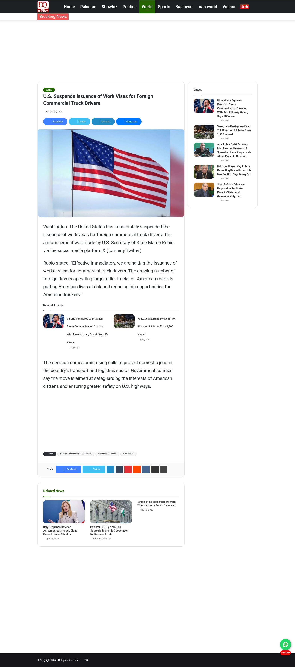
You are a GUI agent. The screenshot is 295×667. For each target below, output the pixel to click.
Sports (164, 6)
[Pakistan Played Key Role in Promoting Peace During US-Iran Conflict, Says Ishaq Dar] (204, 172)
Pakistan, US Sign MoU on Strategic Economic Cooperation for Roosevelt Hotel (109, 531)
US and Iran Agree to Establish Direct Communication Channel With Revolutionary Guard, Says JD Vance (232, 108)
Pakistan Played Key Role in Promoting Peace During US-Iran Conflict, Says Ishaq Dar (234, 170)
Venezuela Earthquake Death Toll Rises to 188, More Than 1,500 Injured (156, 326)
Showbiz (109, 6)
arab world (207, 6)
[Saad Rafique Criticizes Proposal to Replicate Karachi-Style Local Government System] (204, 190)
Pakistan (88, 6)
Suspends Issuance (107, 454)
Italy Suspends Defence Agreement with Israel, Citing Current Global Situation (60, 531)
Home (69, 6)
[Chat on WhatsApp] (285, 644)
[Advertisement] (147, 50)
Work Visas (128, 454)
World (147, 6)
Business (183, 6)
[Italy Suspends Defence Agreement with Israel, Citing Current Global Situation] (64, 511)
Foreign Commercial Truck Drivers (75, 454)
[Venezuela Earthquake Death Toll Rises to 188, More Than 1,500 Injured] (124, 321)
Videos (228, 6)
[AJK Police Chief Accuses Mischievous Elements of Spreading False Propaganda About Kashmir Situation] (204, 150)
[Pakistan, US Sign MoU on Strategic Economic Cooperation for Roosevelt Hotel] (111, 511)
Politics (130, 6)
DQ (86, 660)
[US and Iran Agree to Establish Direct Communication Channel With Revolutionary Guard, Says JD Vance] (53, 321)
